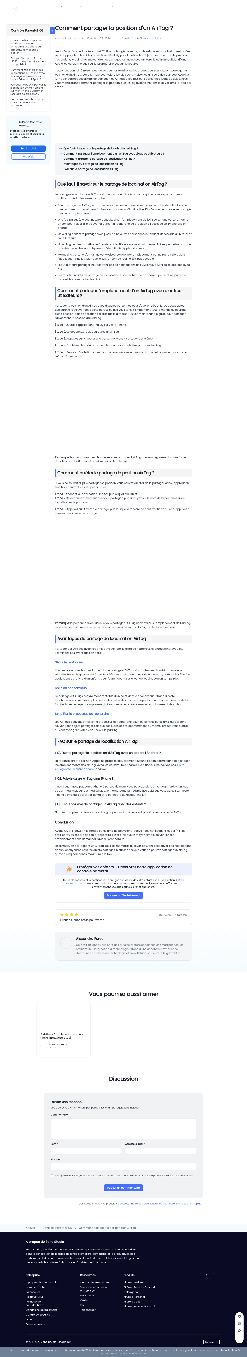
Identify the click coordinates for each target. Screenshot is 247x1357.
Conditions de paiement (41, 1310)
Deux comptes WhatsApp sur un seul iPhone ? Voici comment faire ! (27, 102)
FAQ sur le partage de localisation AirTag (90, 169)
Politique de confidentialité (35, 1303)
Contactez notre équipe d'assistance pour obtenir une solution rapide (160, 1203)
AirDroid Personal (134, 1297)
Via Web (28, 157)
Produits (58, 8)
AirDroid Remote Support (139, 1287)
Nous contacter (202, 3)
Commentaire (60, 1114)
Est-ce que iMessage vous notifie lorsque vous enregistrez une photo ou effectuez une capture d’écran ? (26, 46)
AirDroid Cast (132, 1301)
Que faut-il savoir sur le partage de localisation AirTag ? (100, 148)
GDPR (29, 1319)
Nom (54, 1144)
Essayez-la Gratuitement (123, 895)
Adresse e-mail (135, 1144)
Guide (84, 1300)
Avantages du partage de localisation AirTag (93, 164)
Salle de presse (35, 1324)
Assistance (87, 1295)
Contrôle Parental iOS (146, 38)
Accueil (31, 1228)
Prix (91, 8)
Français (210, 1342)
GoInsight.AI (131, 1292)
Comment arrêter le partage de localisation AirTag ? (99, 159)
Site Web (56, 1159)
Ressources (107, 8)
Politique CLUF (34, 1297)
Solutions (77, 8)
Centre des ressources (94, 1282)
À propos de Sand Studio (41, 1282)
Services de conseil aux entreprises (95, 1288)
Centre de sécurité (38, 1314)
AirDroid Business (134, 1282)
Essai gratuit (28, 148)
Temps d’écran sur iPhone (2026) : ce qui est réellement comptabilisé (28, 61)
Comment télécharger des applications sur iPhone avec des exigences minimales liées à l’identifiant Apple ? (27, 74)
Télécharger (151, 8)
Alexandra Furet (89, 938)
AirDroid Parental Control (139, 1306)
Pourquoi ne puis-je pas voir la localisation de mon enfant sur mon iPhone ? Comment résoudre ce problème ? (28, 89)
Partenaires (130, 8)
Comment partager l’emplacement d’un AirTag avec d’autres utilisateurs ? (113, 154)
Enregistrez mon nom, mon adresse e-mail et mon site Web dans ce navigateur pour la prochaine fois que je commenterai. (124, 1175)
